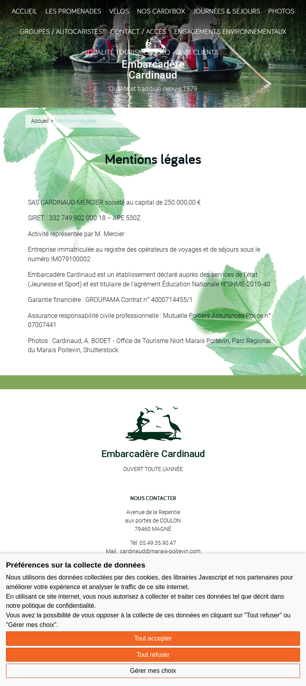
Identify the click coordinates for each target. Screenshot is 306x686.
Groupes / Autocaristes (61, 31)
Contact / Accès (138, 31)
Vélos (119, 11)
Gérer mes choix (153, 670)
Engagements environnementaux (230, 31)
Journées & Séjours (226, 11)
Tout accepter (153, 638)
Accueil (24, 11)
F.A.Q (162, 52)
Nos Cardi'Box (161, 11)
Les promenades (73, 11)
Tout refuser (152, 654)
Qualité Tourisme (117, 52)
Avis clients (198, 52)
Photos (281, 11)
